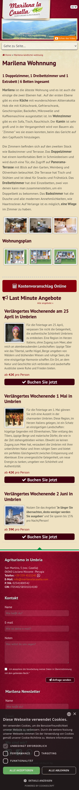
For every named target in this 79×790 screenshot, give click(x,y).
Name (8, 607)
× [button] (74, 714)
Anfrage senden (60, 680)
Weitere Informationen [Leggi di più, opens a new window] (59, 737)
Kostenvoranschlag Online (39, 286)
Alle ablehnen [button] (59, 770)
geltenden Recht (20, 673)
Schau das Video (65, 38)
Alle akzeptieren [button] (21, 770)
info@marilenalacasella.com (31, 579)
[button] (39, 781)
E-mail (9, 622)
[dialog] (39, 749)
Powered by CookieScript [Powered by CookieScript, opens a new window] (39, 785)
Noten (8, 638)
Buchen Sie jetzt (39, 382)
